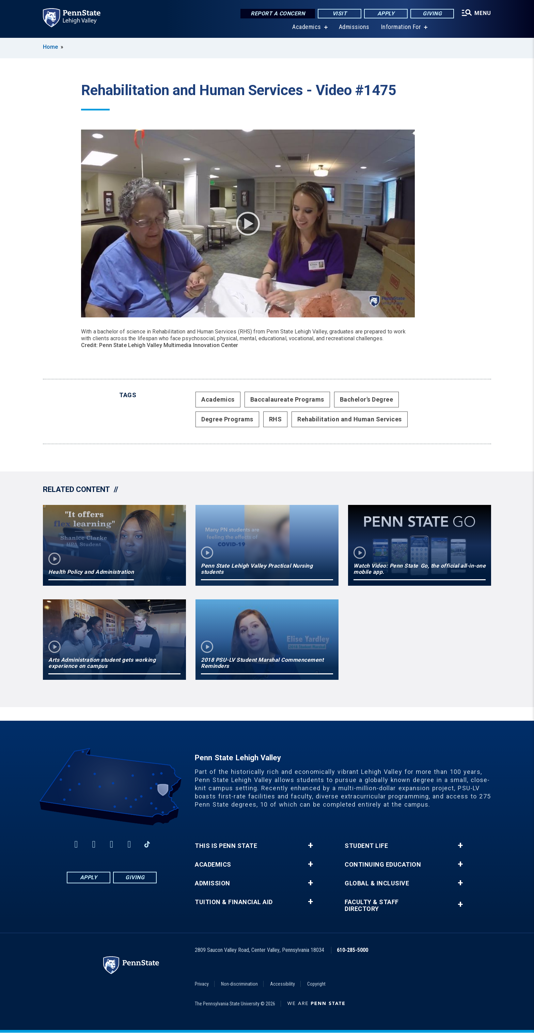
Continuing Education (383, 864)
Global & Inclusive (377, 883)
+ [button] (310, 845)
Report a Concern (278, 13)
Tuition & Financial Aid (234, 902)
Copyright (316, 984)
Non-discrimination (239, 984)
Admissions (354, 27)
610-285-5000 (352, 950)
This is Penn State (226, 845)
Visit (339, 13)
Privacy (202, 984)
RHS (275, 419)
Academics (306, 27)
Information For (401, 27)
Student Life (366, 845)
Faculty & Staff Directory (372, 905)
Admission (212, 883)
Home (50, 47)
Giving (432, 13)
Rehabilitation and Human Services (349, 419)
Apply (386, 13)
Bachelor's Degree (366, 399)
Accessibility (282, 984)
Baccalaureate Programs (287, 399)
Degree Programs (227, 419)
